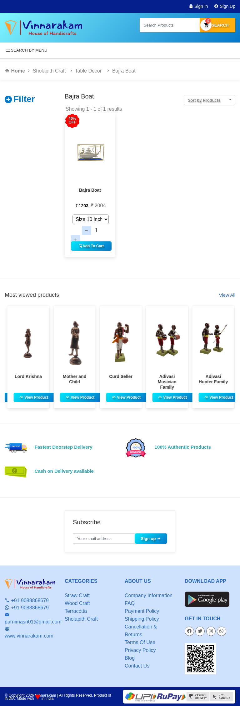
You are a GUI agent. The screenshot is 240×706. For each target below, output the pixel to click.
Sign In (198, 6)
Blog (130, 658)
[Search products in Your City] (170, 25)
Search (217, 25)
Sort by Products (204, 100)
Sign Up (224, 6)
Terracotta (76, 611)
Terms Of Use (140, 642)
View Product (50, 397)
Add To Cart (91, 246)
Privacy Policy (140, 650)
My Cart (206, 24)
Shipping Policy (142, 619)
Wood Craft (77, 603)
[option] (45, 357)
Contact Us (137, 665)
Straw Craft (77, 595)
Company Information (148, 595)
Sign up (151, 538)
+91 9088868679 (27, 600)
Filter (24, 99)
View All (227, 295)
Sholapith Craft (49, 70)
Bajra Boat (124, 70)
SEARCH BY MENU (26, 50)
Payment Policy (142, 611)
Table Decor (89, 70)
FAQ (130, 603)
